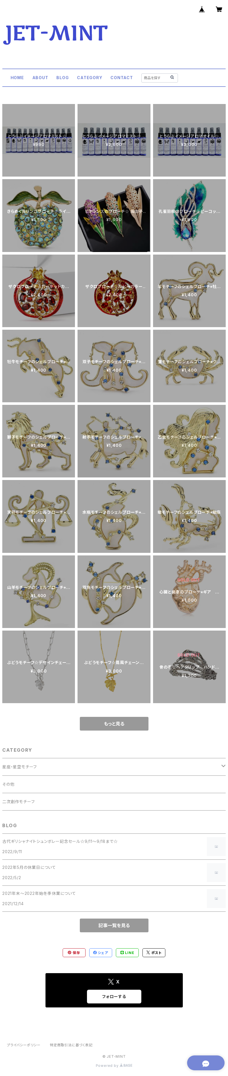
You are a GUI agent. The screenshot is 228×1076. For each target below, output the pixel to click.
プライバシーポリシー (24, 1045)
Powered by (114, 1065)
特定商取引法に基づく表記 (71, 1045)
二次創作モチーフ (18, 801)
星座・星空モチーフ (19, 766)
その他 (8, 784)
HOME (17, 77)
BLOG (62, 77)
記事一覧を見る (114, 925)
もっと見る (114, 724)
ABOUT (40, 77)
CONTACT (121, 77)
